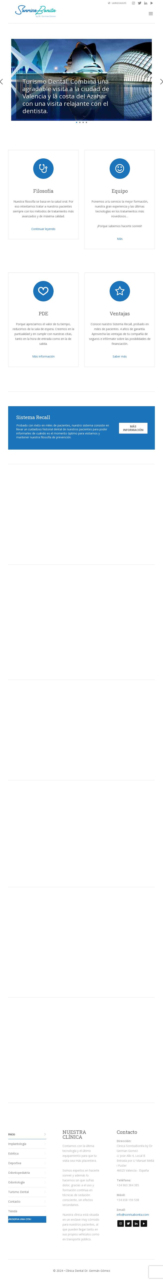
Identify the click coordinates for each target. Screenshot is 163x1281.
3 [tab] (83, 122)
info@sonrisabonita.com (133, 1215)
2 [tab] (80, 122)
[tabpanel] (81, 80)
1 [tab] (76, 122)
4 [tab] (86, 122)
